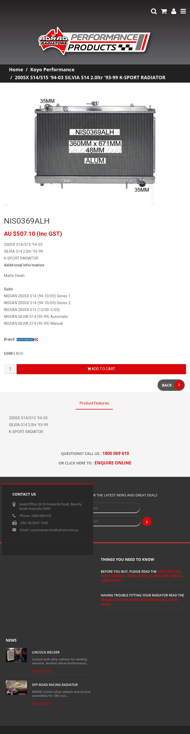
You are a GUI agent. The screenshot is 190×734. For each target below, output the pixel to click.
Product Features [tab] (94, 403)
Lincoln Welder (46, 652)
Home (16, 69)
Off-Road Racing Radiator (55, 685)
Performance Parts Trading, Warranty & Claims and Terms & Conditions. (142, 576)
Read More (42, 671)
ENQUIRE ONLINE (113, 463)
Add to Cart (101, 369)
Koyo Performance (52, 69)
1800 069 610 (115, 453)
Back (173, 385)
